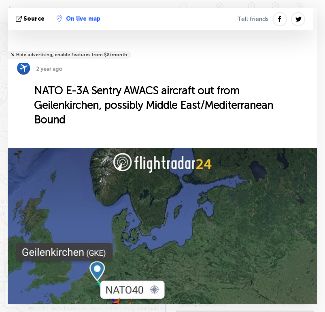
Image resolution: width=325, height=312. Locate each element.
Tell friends (253, 19)
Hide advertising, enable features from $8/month (71, 54)
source (31, 18)
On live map (78, 18)
